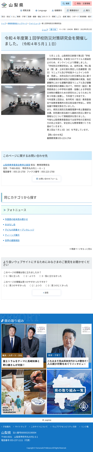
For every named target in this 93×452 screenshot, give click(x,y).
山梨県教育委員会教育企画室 (16, 164)
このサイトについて (39, 426)
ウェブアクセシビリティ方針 (64, 426)
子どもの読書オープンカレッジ (19, 229)
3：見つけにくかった (58, 285)
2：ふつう (30, 276)
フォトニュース (34, 23)
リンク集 (85, 426)
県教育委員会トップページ (17, 23)
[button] (82, 3)
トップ (3, 23)
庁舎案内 (6, 426)
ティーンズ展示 (12, 235)
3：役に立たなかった (52, 276)
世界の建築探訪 (12, 240)
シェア (45, 29)
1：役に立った (13, 276)
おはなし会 (10, 224)
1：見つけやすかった (16, 285)
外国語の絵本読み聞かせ (16, 219)
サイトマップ (20, 426)
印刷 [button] (54, 29)
